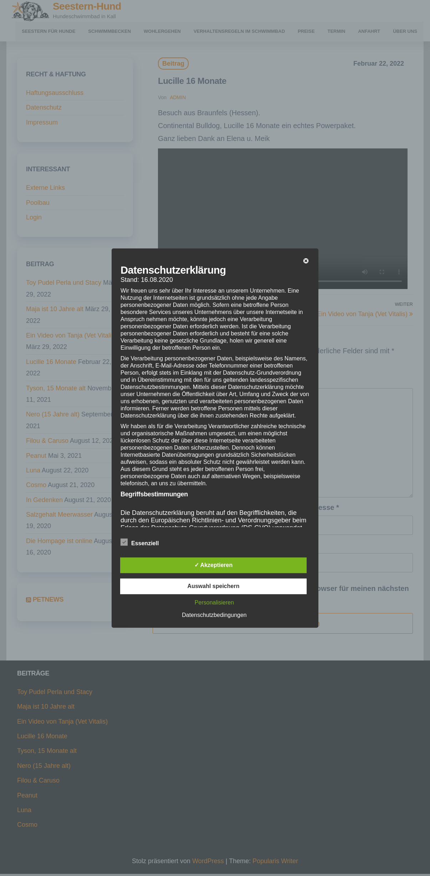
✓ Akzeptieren (213, 565)
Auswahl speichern (214, 586)
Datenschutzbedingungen (214, 615)
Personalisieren (214, 602)
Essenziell (140, 542)
